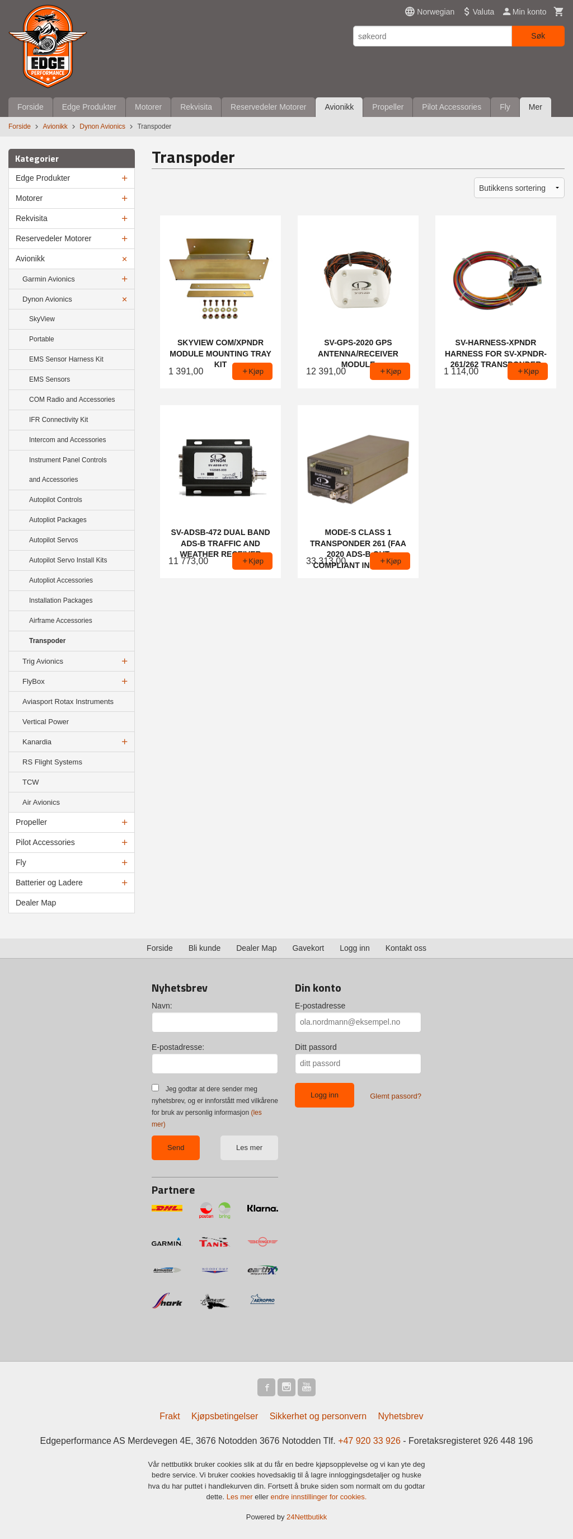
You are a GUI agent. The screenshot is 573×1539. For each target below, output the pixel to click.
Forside (30, 106)
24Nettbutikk (306, 1517)
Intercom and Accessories (67, 440)
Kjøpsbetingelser (224, 1416)
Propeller (387, 106)
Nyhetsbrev (401, 1416)
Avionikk (339, 106)
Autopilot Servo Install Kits (68, 560)
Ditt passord (316, 1047)
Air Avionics (41, 802)
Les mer (249, 1147)
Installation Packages (60, 600)
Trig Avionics (42, 661)
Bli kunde (205, 948)
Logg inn (355, 948)
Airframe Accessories (60, 621)
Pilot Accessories (451, 106)
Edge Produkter (89, 106)
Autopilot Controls (55, 500)
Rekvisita (196, 106)
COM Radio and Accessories (72, 399)
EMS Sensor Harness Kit (66, 359)
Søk (538, 35)
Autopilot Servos (53, 540)
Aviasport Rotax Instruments (68, 701)
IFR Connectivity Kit (58, 420)
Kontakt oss (406, 948)
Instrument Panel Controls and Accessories (68, 470)
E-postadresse (320, 1005)
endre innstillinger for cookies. (318, 1497)
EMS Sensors (49, 379)
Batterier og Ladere (49, 882)
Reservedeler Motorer (268, 106)
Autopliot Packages (58, 520)
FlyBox (33, 681)
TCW (30, 782)
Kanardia (36, 742)
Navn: (162, 1005)
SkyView (42, 319)
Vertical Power (45, 721)
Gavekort (308, 948)
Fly (505, 106)
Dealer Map (36, 902)
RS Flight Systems (52, 762)
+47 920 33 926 (369, 1441)
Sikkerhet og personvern (318, 1416)
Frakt (169, 1416)
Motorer (148, 106)
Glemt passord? (395, 1096)
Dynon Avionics (47, 299)
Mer (535, 106)
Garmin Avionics (48, 279)
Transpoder (47, 641)
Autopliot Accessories (61, 580)
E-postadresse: (178, 1047)
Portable (41, 339)
